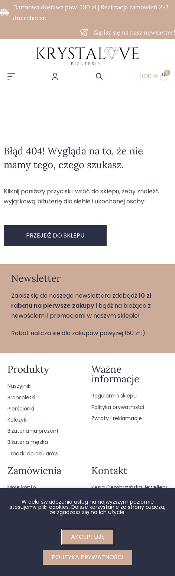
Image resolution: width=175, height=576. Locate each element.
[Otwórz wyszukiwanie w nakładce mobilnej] (99, 76)
